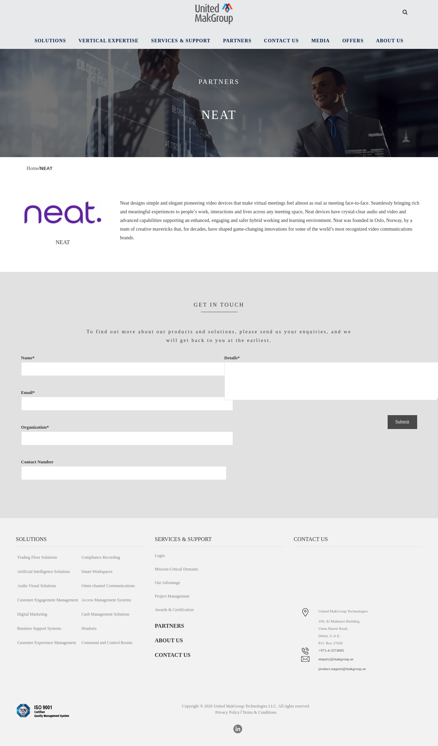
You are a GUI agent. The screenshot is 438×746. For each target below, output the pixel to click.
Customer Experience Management (46, 642)
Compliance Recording (101, 557)
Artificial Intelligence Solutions (43, 571)
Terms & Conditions (259, 712)
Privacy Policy (227, 712)
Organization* (80, 440)
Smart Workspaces (97, 571)
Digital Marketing (32, 614)
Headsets (89, 628)
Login (160, 555)
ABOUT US (169, 640)
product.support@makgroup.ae (342, 669)
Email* (80, 405)
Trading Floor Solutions (37, 557)
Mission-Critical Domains (176, 569)
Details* (285, 384)
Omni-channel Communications (108, 585)
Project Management (172, 596)
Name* (80, 370)
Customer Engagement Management (47, 600)
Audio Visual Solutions (36, 585)
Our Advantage (167, 582)
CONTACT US (173, 655)
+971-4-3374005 (331, 650)
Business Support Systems (39, 628)
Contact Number (53, 474)
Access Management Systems (106, 600)
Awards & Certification (174, 609)
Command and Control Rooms (107, 642)
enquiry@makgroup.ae (336, 659)
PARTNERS (169, 626)
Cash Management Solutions (106, 614)
